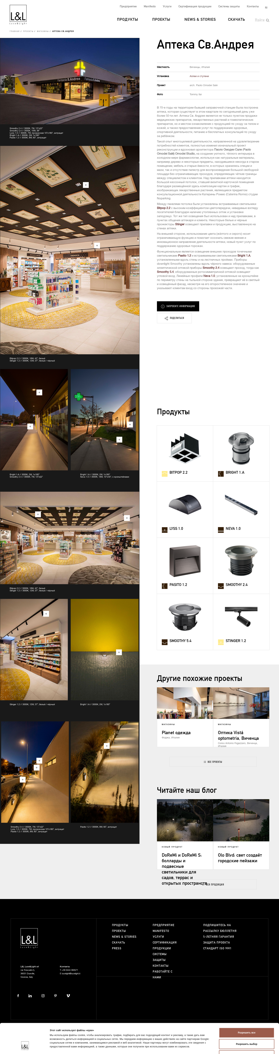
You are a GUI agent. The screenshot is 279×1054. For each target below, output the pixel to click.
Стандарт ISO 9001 (217, 948)
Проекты (161, 20)
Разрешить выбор (246, 1019)
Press (116, 948)
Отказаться (246, 1031)
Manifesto (150, 6)
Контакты (253, 6)
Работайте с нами (162, 974)
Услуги (167, 6)
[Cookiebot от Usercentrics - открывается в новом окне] (25, 1047)
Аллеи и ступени (199, 76)
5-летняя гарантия (218, 936)
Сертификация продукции (194, 6)
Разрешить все (246, 1008)
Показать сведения (208, 1047)
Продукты (127, 20)
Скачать (236, 20)
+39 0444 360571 (70, 970)
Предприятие (128, 6)
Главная (15, 31)
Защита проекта (216, 942)
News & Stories (200, 20)
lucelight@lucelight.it (71, 974)
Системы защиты (229, 6)
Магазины (43, 31)
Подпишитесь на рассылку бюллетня (220, 928)
